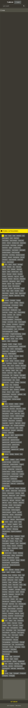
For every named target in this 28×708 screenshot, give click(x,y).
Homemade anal (18, 418)
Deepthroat (14, 341)
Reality (17, 560)
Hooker (12, 416)
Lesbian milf (19, 469)
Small (16, 580)
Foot (21, 370)
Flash (15, 372)
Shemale (11, 569)
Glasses (4, 401)
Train (12, 637)
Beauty (14, 274)
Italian (21, 428)
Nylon (11, 522)
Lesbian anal (5, 464)
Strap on (4, 618)
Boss (22, 281)
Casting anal (10, 317)
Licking (13, 471)
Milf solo (4, 502)
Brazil (22, 288)
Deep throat (5, 351)
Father (13, 370)
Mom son (11, 488)
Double (10, 344)
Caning (4, 314)
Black (8, 271)
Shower (4, 580)
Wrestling (4, 666)
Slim (8, 611)
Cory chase (19, 336)
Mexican (13, 519)
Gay (11, 384)
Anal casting (5, 240)
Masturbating (18, 514)
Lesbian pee (5, 476)
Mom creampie (6, 510)
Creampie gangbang (10, 326)
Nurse (15, 522)
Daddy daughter (12, 353)
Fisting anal (11, 368)
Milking (4, 517)
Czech (11, 302)
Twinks (21, 635)
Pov (8, 538)
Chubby (16, 302)
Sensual (22, 592)
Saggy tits (4, 594)
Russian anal (5, 560)
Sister (6, 569)
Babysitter (22, 279)
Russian (15, 553)
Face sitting (14, 377)
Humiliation (19, 420)
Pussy (16, 541)
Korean (6, 454)
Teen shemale (5, 654)
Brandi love (5, 281)
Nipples (4, 524)
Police (3, 545)
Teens (9, 625)
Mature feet (5, 514)
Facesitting (8, 363)
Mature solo (12, 495)
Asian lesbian (10, 262)
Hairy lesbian (12, 420)
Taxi (8, 627)
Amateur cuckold (20, 255)
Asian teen (22, 243)
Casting (18, 300)
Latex (17, 459)
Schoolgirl (17, 589)
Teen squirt (5, 647)
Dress (3, 349)
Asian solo (20, 259)
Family (11, 361)
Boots (3, 274)
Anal (6, 235)
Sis (22, 594)
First (19, 377)
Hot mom (12, 408)
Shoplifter (11, 589)
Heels (22, 413)
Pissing (4, 538)
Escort (14, 358)
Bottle (22, 295)
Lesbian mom (16, 462)
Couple (10, 312)
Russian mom (10, 557)
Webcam (11, 663)
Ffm (8, 365)
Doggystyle (12, 351)
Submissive (19, 608)
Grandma (16, 389)
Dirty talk (4, 346)
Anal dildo (20, 245)
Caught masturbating (16, 334)
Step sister (15, 584)
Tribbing (4, 635)
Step (20, 587)
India (17, 428)
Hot (12, 425)
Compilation (5, 302)
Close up (19, 326)
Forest (12, 382)
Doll (8, 349)
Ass (23, 235)
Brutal (21, 276)
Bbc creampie (16, 286)
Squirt (8, 572)
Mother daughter (15, 510)
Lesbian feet (11, 469)
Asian (10, 235)
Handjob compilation (19, 425)
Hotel (24, 408)
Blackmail (19, 269)
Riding (13, 555)
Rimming (20, 553)
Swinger (13, 572)
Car (19, 310)
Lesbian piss (14, 478)
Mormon (9, 517)
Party (12, 538)
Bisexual (9, 274)
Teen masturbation (7, 639)
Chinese (22, 302)
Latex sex (13, 483)
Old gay (4, 533)
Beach (14, 264)
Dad (17, 338)
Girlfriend (20, 394)
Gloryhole (17, 387)
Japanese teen (5, 447)
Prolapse (12, 543)
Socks (22, 613)
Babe (12, 290)
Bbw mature (17, 288)
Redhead (12, 560)
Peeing (8, 545)
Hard (11, 418)
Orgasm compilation (16, 531)
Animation (4, 259)
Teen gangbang (6, 642)
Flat (14, 380)
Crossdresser (15, 305)
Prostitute (19, 545)
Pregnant (7, 536)
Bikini (18, 281)
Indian (6, 428)
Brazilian (17, 290)
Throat (11, 647)
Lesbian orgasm (6, 481)
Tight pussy (17, 647)
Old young (15, 529)
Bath (16, 293)
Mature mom (5, 519)
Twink (20, 627)
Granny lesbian (6, 394)
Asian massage (15, 252)
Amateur (19, 235)
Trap (9, 635)
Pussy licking (5, 543)
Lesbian (7, 459)
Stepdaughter (13, 611)
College (4, 322)
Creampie (12, 300)
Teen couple (15, 635)
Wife (6, 663)
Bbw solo (16, 279)
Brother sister (15, 271)
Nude (20, 522)
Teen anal (14, 623)
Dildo (9, 341)
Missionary (9, 498)
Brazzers (4, 279)
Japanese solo (14, 449)
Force (12, 365)
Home (11, 413)
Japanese (7, 435)
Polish (20, 548)
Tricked (7, 637)
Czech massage (6, 305)
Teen (6, 620)
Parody (4, 548)
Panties (12, 541)
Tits (3, 637)
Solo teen (17, 594)
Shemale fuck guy (19, 615)
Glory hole (13, 394)
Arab (14, 235)
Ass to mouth (5, 245)
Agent (10, 247)
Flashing (8, 370)
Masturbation (10, 493)
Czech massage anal (7, 331)
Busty (9, 286)
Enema (11, 356)
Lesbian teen (20, 471)
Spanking (4, 575)
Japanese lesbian (15, 440)
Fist (3, 370)
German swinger (16, 399)
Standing (4, 615)
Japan (12, 435)
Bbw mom (5, 295)
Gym (13, 392)
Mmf (18, 495)
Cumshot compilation (7, 329)
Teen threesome (19, 644)
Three (23, 647)
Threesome (20, 620)
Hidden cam (5, 408)
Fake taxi (21, 363)
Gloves (8, 392)
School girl (4, 604)
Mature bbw (11, 507)
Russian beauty (6, 562)
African (9, 243)
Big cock (16, 276)
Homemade (5, 406)
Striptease (11, 594)
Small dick (10, 615)
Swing (21, 606)
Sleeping (17, 569)
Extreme (16, 356)
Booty (10, 288)
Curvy (3, 324)
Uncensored (16, 656)
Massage (23, 488)
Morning (4, 507)
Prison (11, 550)
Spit (17, 599)
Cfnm (21, 305)
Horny (23, 423)
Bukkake (13, 269)
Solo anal (15, 618)
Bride (22, 290)
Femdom (17, 361)
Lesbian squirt (5, 483)
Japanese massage (12, 437)
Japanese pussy (6, 451)
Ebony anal (5, 358)
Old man (16, 526)
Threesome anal (6, 644)
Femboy (17, 365)
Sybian (21, 599)
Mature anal (14, 490)
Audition (4, 257)
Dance (19, 344)
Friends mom (5, 382)
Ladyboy (12, 459)
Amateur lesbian (6, 252)
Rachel (17, 557)
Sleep (3, 572)
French (4, 365)
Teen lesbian (9, 630)
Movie (3, 498)
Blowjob (9, 267)
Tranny (20, 623)
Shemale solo (22, 604)
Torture (21, 625)
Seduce (23, 589)
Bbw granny (12, 281)
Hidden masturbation (15, 406)
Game (17, 392)
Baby (8, 290)
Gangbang (15, 384)
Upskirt (6, 656)
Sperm (9, 606)
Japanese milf (14, 447)
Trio (3, 630)
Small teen (10, 613)
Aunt (11, 238)
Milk (23, 500)
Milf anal (12, 500)
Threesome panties (7, 651)
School (16, 577)
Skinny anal (10, 580)
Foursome (18, 368)
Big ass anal (22, 293)
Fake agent (22, 375)
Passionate (22, 543)
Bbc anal (4, 286)
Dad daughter (18, 349)
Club (16, 322)
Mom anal (4, 495)
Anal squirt (22, 250)
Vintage (6, 659)
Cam (15, 329)
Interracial (11, 428)
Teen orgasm (20, 632)
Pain (21, 541)
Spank (17, 592)
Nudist (6, 522)
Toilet (3, 627)
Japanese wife (5, 440)
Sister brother (5, 599)
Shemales (15, 596)
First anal (4, 368)
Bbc (14, 267)
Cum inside (10, 322)
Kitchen (17, 454)
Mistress (23, 495)
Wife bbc (11, 666)
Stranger (4, 606)
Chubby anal (5, 336)
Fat (11, 375)
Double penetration (13, 346)
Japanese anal (5, 442)
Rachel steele (8, 553)
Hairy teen (20, 411)
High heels (17, 423)
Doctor (4, 341)
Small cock (15, 606)
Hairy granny (5, 413)
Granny (6, 384)
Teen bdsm (13, 649)
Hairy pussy (5, 418)
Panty (9, 548)
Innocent (13, 430)
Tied (15, 630)
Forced (6, 361)
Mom (6, 488)
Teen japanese (14, 627)
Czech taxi (4, 312)
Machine (15, 502)
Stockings (15, 582)
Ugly (11, 656)
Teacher (4, 625)
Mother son (5, 500)
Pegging (17, 538)
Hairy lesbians (5, 425)
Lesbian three (20, 483)
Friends (4, 372)
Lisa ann (4, 469)
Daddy (20, 338)
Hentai (21, 404)
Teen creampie (21, 630)
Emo (10, 358)
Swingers (4, 577)
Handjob (11, 404)
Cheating (4, 307)
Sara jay (17, 613)
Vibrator (15, 661)
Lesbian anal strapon (17, 481)
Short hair (11, 604)
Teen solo (15, 625)
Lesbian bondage (14, 476)
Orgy (20, 526)
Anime (4, 243)
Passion (14, 545)
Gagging (16, 396)
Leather (22, 474)
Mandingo (4, 505)
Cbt (14, 314)
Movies (11, 514)
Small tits (4, 582)
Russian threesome (14, 565)
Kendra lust (5, 457)
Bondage (20, 264)
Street (9, 618)
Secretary (4, 592)
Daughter (7, 338)
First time (23, 365)
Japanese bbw (15, 444)
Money (4, 493)
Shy (25, 584)
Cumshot (9, 314)
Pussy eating (5, 550)
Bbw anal (18, 267)
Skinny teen (11, 592)
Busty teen (5, 298)
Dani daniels (20, 351)
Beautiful (20, 274)
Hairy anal (18, 408)
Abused (10, 257)
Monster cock (16, 517)
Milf (3, 490)
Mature (17, 488)
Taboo (10, 620)
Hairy (6, 404)
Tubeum (10, 2)
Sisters (20, 618)
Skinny (22, 569)
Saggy (21, 577)
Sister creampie (11, 608)
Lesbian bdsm (5, 478)
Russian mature (6, 555)
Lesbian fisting (5, 486)
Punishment (15, 548)
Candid (4, 317)
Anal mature (15, 250)
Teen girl (22, 642)
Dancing (4, 353)
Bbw (6, 264)
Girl (24, 394)
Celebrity (10, 307)
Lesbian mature (6, 474)
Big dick (12, 293)
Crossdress (15, 324)
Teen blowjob (15, 642)
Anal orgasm (5, 238)
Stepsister (4, 589)
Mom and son (22, 490)
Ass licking (11, 255)
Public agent (5, 541)
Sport (3, 611)
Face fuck (23, 382)
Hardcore (4, 420)
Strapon (18, 572)
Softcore (4, 613)
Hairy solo (17, 413)
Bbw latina (5, 288)
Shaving (4, 608)
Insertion (4, 432)
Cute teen (12, 336)
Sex (16, 604)
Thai (15, 620)
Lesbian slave (15, 474)
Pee (22, 538)
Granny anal (5, 387)
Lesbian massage (6, 462)
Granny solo (5, 389)
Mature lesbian (17, 498)
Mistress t (21, 502)
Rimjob (22, 560)
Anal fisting (13, 245)
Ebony (6, 356)
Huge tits (11, 423)
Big (13, 283)
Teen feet (13, 632)
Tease (16, 637)
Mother (7, 490)
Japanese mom (19, 435)
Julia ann (4, 437)
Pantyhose (17, 536)
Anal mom (4, 247)
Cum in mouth (5, 310)
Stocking (19, 601)
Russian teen (19, 555)
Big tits (4, 271)
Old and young (5, 531)
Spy (23, 575)
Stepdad (16, 587)
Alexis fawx (5, 255)
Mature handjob (20, 519)
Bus (8, 269)
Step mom (11, 577)
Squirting (4, 584)
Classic (16, 317)
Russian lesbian (6, 567)
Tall (13, 644)
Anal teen (16, 238)
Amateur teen (17, 247)
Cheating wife (18, 319)
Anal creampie (13, 240)
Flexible (17, 382)
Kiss (21, 454)
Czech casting (21, 312)
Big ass (4, 269)
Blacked (10, 279)
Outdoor (9, 529)
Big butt (11, 295)
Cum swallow (5, 334)
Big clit (9, 283)
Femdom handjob (6, 380)
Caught (16, 307)
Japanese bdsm (6, 449)
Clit (3, 326)
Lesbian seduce (6, 471)
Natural (9, 524)
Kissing (11, 454)
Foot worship (5, 375)
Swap (10, 582)
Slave (19, 575)
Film (17, 370)
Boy (21, 271)
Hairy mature (5, 416)
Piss (12, 536)
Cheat (23, 334)
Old (11, 526)
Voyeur (16, 659)
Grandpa (22, 389)
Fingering (16, 375)
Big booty (17, 295)
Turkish (8, 623)
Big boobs (18, 283)
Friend (17, 380)
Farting (23, 377)
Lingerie (21, 464)
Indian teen (19, 430)
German (12, 387)
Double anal (22, 346)
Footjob (15, 363)
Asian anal (20, 240)
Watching (17, 663)
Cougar (16, 331)
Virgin (11, 659)
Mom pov (18, 500)
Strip (20, 582)
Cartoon (19, 314)
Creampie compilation (7, 319)
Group (3, 392)
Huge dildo (5, 423)
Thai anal (15, 639)
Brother (4, 276)
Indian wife (11, 432)
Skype (10, 596)
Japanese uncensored (16, 442)
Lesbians (22, 459)
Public (22, 536)
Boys (3, 290)
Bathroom (10, 276)
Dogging (4, 344)
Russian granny (15, 562)
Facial (23, 368)
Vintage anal (21, 661)
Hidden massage (20, 416)
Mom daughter (17, 505)
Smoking (14, 575)
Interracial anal (6, 430)
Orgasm (7, 526)
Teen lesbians (5, 649)
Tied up (15, 651)
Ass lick (22, 257)
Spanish (20, 611)
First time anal (5, 377)
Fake (19, 372)
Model (10, 505)
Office (3, 529)
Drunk (12, 338)
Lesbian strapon (14, 464)
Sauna (9, 584)
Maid (22, 493)
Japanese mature (6, 444)
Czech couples (21, 322)
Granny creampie (6, 399)
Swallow (21, 580)
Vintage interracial (6, 661)
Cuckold (7, 300)
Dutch (12, 349)
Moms (9, 502)
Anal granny (16, 257)
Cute (15, 312)
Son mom (4, 596)
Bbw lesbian (5, 293)
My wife (19, 512)
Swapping (13, 601)
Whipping (23, 663)
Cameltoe (21, 324)
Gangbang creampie (7, 396)
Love (21, 476)
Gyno (11, 389)
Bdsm (10, 264)
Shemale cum (5, 601)
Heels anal (13, 411)
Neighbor (15, 524)
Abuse (3, 262)
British (4, 267)
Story (21, 584)
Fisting (22, 361)
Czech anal (21, 329)
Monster (18, 507)
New (20, 524)
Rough (4, 557)
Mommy (18, 493)
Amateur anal (15, 243)
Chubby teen (14, 310)
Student (12, 599)
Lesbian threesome (16, 466)
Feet (3, 363)
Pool (17, 543)
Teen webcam (5, 632)
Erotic (21, 356)
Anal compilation (6, 250)
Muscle (14, 512)
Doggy (15, 344)
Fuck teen (10, 372)
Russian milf (5, 565)
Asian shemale (12, 259)
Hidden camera (6, 411)
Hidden (16, 404)
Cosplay (9, 324)
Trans (3, 623)
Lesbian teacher (6, 466)
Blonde (4, 283)
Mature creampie (6, 512)
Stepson (10, 587)
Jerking (21, 449)
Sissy (9, 575)
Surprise (4, 587)
